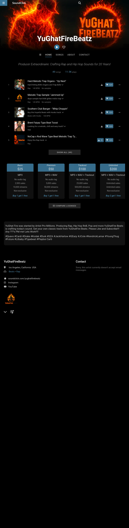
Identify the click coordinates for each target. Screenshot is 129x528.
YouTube (12, 283)
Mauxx (28, 460)
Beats (12, 268)
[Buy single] (102, 138)
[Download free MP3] (103, 85)
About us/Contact (26, 510)
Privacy (69, 510)
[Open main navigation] (3, 3)
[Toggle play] (7, 85)
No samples (45, 88)
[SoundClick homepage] (19, 3)
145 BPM (34, 101)
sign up (15, 340)
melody (121, 327)
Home (48, 54)
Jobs (39, 510)
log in (26, 340)
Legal (78, 510)
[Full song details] (121, 85)
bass (112, 327)
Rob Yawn (100, 460)
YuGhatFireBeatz (15, 258)
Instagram (13, 279)
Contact (84, 54)
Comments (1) (13, 322)
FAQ (12, 510)
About (71, 54)
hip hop (98, 327)
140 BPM (34, 88)
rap (105, 327)
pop (90, 327)
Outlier (76, 460)
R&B (28, 128)
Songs (60, 54)
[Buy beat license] (111, 85)
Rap (27, 88)
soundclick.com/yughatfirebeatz (24, 275)
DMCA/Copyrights (54, 510)
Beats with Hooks (33, 115)
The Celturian (52, 460)
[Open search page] (126, 3)
